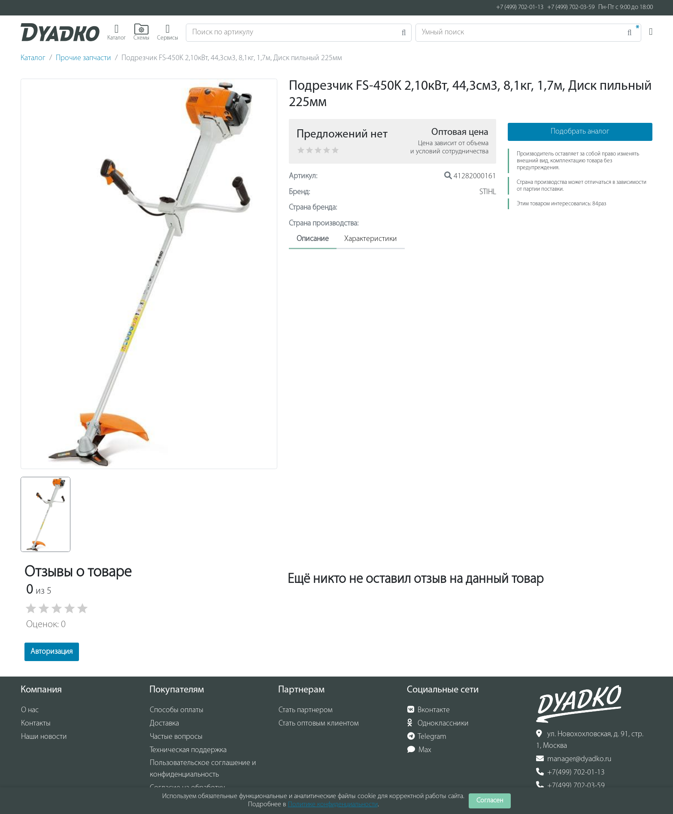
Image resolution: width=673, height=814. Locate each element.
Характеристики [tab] (370, 239)
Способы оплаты (176, 710)
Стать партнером (306, 710)
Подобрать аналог (580, 132)
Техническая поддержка (188, 750)
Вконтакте (428, 710)
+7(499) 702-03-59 (570, 785)
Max (419, 750)
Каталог (33, 58)
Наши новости (44, 737)
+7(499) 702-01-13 (570, 772)
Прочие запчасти (83, 58)
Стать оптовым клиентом (319, 723)
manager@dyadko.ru (574, 759)
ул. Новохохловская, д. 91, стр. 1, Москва (589, 740)
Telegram (427, 736)
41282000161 (470, 176)
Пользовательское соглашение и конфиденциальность (203, 769)
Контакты (36, 723)
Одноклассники (438, 723)
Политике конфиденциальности (333, 804)
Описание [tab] (313, 239)
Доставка (164, 723)
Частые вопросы (176, 737)
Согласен (489, 800)
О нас (30, 710)
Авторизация (51, 652)
